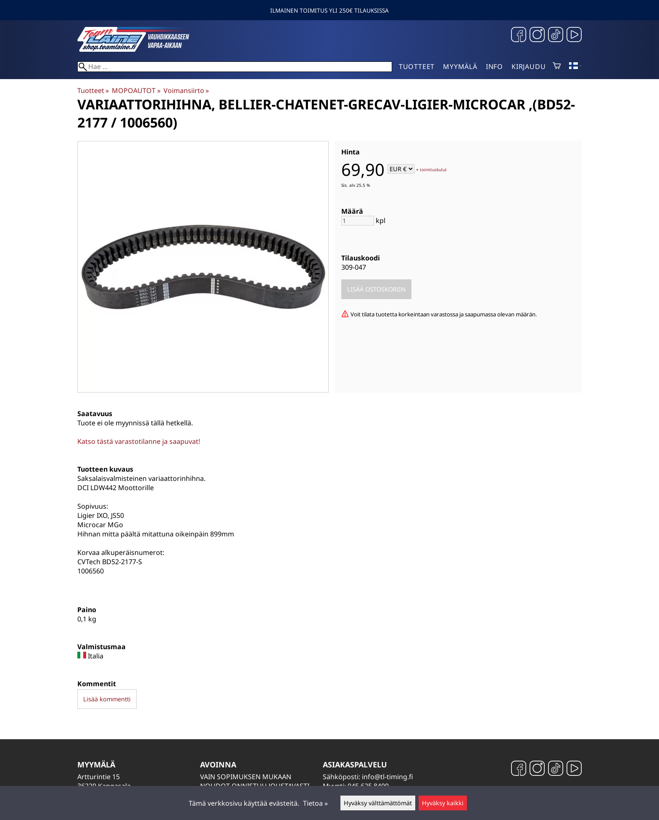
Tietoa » (315, 803)
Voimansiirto (186, 90)
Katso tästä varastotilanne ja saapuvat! (138, 441)
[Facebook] (518, 35)
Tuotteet (417, 66)
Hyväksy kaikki (443, 803)
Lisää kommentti (107, 699)
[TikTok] (555, 35)
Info (494, 66)
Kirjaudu (528, 66)
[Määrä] (357, 221)
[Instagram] (537, 35)
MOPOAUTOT (136, 90)
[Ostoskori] (557, 66)
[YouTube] (574, 35)
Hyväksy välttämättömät (378, 803)
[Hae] (234, 66)
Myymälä (460, 66)
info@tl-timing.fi (387, 776)
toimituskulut (433, 169)
